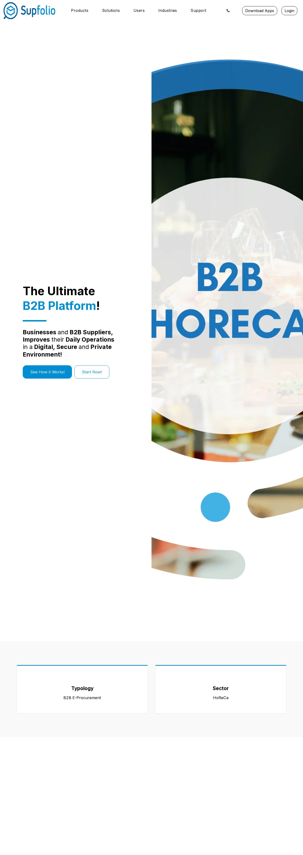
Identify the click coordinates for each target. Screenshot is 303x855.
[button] (82, 10)
